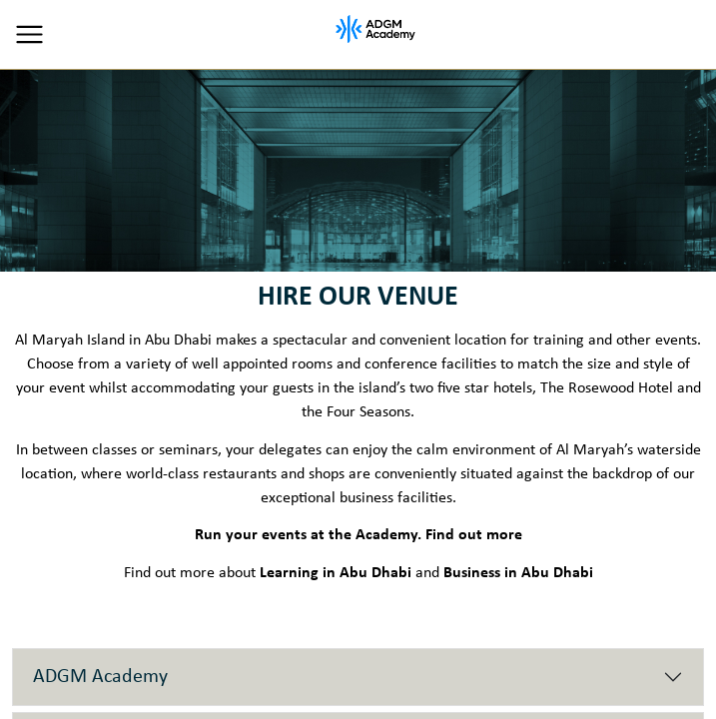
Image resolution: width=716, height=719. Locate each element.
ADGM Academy (100, 677)
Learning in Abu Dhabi (335, 573)
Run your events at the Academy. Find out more (358, 535)
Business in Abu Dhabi (518, 573)
